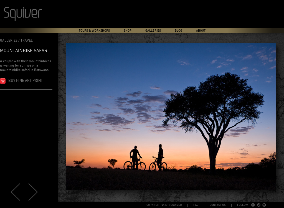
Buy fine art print (25, 81)
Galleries (153, 30)
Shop (127, 30)
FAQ (195, 205)
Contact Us (218, 205)
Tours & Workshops (94, 30)
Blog (178, 30)
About (201, 30)
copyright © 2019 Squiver (164, 205)
